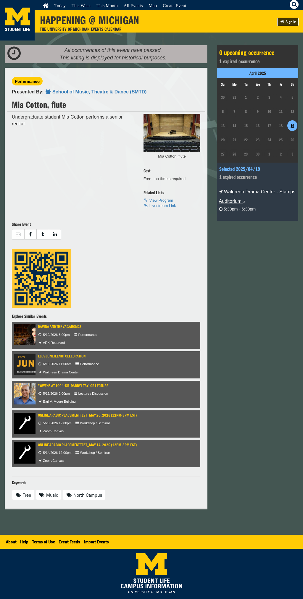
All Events (133, 5)
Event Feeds (69, 542)
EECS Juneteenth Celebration (62, 356)
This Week (81, 5)
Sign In (288, 21)
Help (24, 542)
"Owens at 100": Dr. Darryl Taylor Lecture (73, 385)
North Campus (84, 495)
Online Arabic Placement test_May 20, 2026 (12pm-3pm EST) (87, 415)
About (11, 542)
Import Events (96, 542)
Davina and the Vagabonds (59, 326)
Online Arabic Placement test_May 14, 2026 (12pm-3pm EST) (87, 444)
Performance (27, 81)
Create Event (174, 5)
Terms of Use (43, 542)
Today (60, 5)
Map (153, 5)
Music (48, 495)
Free (23, 495)
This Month (106, 5)
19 (292, 125)
